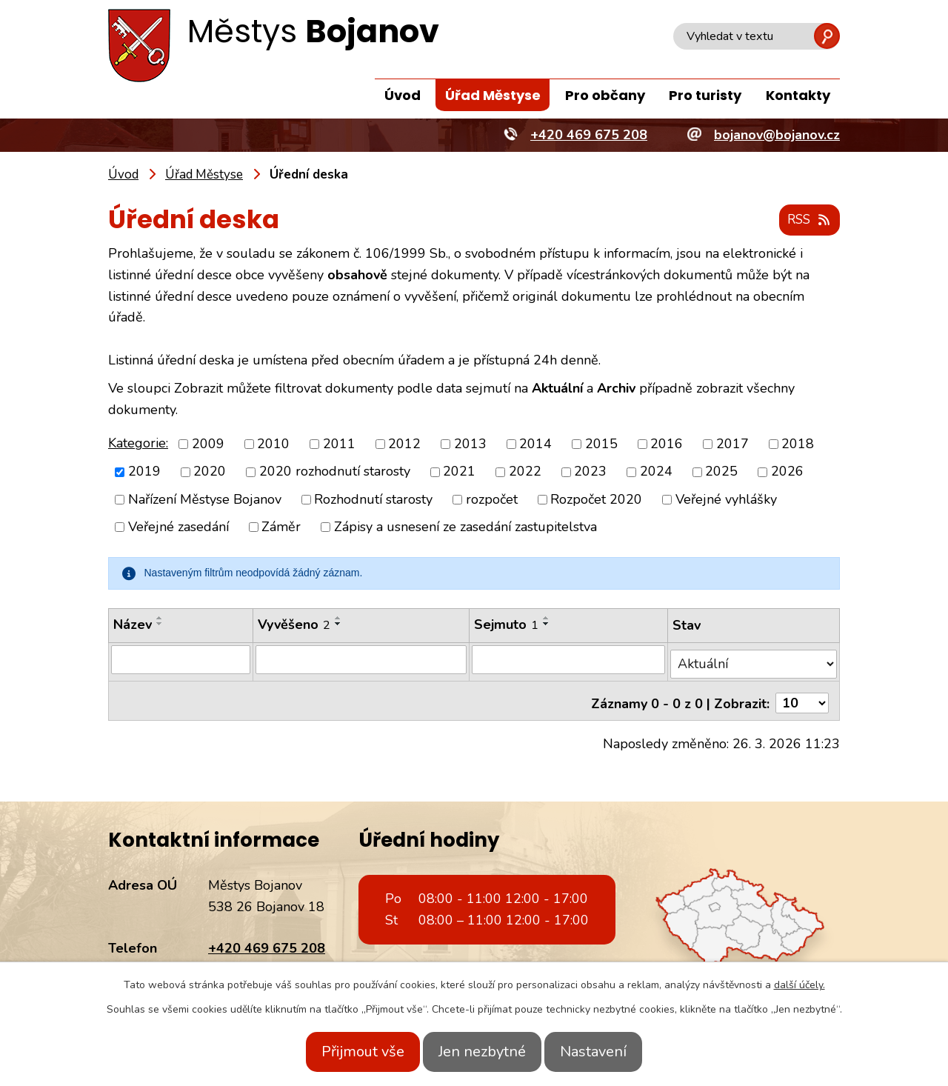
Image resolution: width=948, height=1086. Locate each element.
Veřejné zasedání (178, 527)
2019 (144, 473)
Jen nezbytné (482, 1052)
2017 (732, 444)
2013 (470, 444)
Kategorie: (138, 444)
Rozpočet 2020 (596, 500)
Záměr (281, 527)
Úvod (402, 95)
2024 (656, 473)
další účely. (799, 985)
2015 (601, 444)
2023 (590, 473)
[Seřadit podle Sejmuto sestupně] (546, 624)
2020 (209, 473)
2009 (208, 444)
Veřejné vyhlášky (726, 500)
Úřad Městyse (493, 95)
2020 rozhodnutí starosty (334, 473)
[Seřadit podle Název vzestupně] (160, 619)
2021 (459, 473)
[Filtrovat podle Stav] (754, 659)
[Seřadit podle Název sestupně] (160, 624)
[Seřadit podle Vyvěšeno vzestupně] (337, 619)
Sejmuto (506, 625)
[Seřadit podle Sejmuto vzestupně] (546, 619)
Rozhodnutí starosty (373, 500)
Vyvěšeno (292, 625)
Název (132, 625)
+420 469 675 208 (266, 938)
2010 (273, 444)
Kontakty (798, 95)
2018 (797, 444)
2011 (339, 444)
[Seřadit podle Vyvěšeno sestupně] (337, 624)
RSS (806, 221)
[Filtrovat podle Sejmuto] (569, 660)
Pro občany (605, 95)
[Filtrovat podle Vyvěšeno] (360, 660)
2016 (666, 444)
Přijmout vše (346, 1052)
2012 (404, 444)
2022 (525, 473)
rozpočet (492, 500)
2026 (787, 473)
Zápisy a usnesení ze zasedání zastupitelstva (465, 527)
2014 (535, 444)
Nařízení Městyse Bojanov (204, 500)
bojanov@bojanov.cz (271, 960)
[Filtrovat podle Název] (180, 660)
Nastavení (609, 1052)
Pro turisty (705, 95)
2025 (721, 473)
